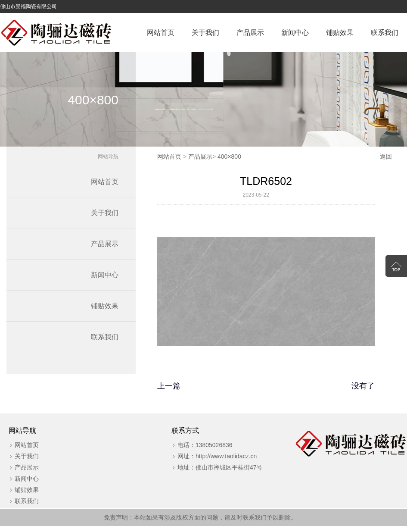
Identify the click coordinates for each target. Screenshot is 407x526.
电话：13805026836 (205, 444)
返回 (386, 156)
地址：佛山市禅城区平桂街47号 (220, 467)
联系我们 (384, 32)
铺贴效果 (340, 32)
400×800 (229, 156)
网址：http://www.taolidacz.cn (217, 456)
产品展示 (250, 32)
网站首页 (160, 32)
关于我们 (205, 32)
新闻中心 (295, 32)
